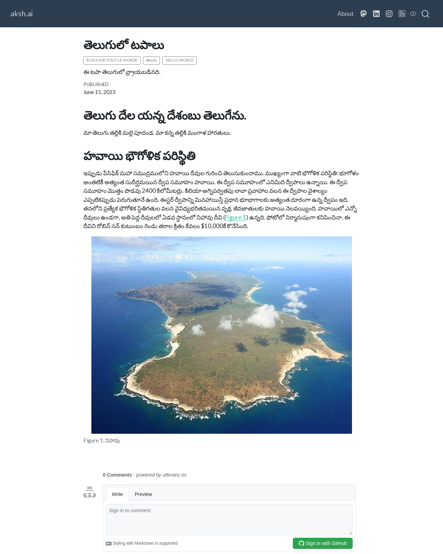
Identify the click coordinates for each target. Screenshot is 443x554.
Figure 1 (235, 217)
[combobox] (426, 14)
